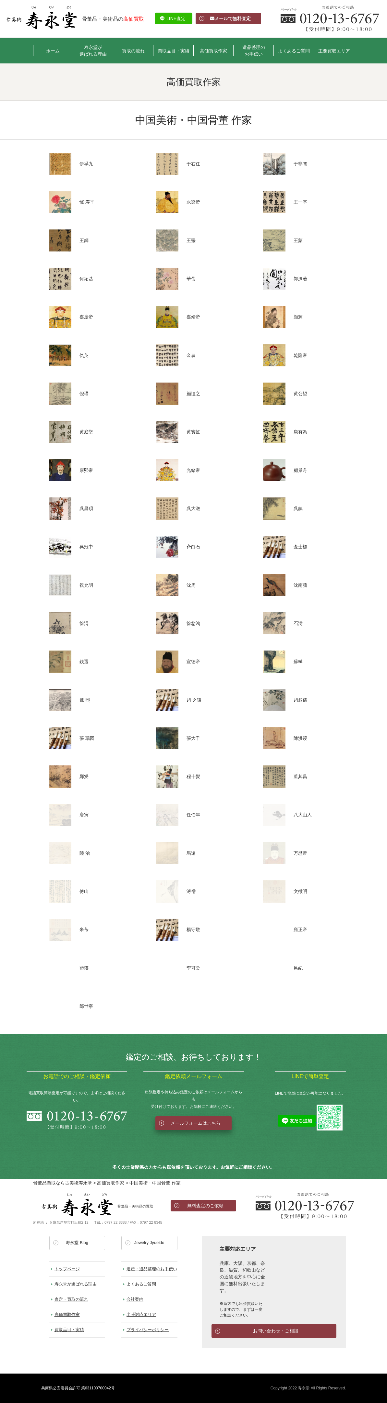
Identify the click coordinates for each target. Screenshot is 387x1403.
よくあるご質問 (294, 50)
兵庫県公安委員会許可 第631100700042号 (78, 1388)
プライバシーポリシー (148, 1329)
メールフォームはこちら (196, 1123)
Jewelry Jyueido (149, 1242)
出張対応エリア (141, 1314)
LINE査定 (176, 18)
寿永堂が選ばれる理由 (93, 51)
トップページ (67, 1268)
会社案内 (135, 1299)
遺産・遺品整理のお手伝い (152, 1268)
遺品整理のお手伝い (253, 51)
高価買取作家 (213, 50)
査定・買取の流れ (71, 1299)
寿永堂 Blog (77, 1242)
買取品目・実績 (173, 50)
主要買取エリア (334, 50)
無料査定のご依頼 (205, 1205)
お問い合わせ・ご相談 (275, 1330)
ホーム (53, 50)
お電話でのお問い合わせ (304, 1206)
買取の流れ (133, 50)
